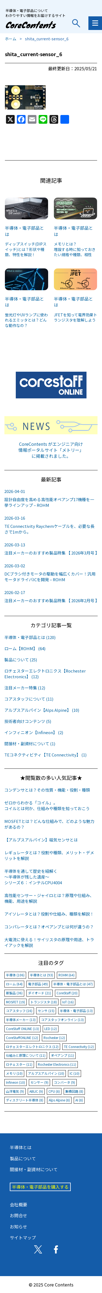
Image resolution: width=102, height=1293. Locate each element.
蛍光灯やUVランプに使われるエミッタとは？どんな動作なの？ (26, 320)
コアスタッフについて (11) (28, 699)
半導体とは (21, 1147)
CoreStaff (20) (67, 993)
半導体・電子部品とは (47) (73, 984)
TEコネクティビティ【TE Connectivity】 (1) (45, 755)
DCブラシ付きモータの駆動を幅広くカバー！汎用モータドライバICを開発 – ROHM (51, 572)
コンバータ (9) (64, 1082)
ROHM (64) (66, 975)
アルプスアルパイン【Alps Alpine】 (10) (41, 710)
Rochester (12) (54, 1037)
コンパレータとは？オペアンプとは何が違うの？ (49, 926)
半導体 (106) (15, 975)
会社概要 (18, 1204)
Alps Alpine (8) (59, 1100)
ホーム (10, 38)
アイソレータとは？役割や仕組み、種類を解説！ (49, 914)
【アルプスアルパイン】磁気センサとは (41, 840)
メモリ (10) (14, 1073)
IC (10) (74, 1073)
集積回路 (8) (74, 1091)
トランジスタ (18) (43, 1002)
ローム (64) (14, 984)
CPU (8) (54, 1091)
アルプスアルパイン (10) (46, 1073)
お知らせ (18, 1226)
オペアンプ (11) (62, 1055)
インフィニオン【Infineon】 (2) (33, 732)
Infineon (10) (15, 1082)
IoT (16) (68, 1002)
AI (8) (79, 1100)
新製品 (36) (14, 993)
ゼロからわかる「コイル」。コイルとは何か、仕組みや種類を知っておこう (47, 805)
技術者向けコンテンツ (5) (27, 721)
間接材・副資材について (34, 1169)
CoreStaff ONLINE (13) (22, 1028)
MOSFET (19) (15, 1002)
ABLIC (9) (36, 1091)
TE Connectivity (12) (79, 1046)
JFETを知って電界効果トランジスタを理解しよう (75, 317)
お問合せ (18, 1215)
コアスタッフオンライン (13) (62, 1019)
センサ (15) (46, 1010)
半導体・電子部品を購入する (40, 1186)
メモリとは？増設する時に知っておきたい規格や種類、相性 (74, 249)
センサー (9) (39, 1082)
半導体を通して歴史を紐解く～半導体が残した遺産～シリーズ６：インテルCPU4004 (33, 876)
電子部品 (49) (38, 984)
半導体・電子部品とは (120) (29, 637)
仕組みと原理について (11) (25, 1055)
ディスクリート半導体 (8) (24, 1100)
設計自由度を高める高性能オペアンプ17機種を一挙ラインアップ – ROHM (51, 498)
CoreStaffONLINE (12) (22, 1037)
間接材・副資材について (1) (29, 743)
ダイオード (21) (39, 993)
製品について (23, 1158)
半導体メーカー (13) (21, 1019)
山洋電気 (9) (15, 1091)
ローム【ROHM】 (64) (24, 648)
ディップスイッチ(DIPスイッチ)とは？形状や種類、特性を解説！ (26, 249)
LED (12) (50, 1028)
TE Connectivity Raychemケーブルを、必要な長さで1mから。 (51, 525)
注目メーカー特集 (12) (24, 688)
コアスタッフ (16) (19, 1010)
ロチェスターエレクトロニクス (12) (32, 1046)
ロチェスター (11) (19, 1064)
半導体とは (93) (41, 975)
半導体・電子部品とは (24, 231)
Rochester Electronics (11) (57, 1064)
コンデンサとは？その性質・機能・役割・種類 (47, 790)
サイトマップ (23, 1237)
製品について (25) (20, 659)
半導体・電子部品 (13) (76, 1010)
